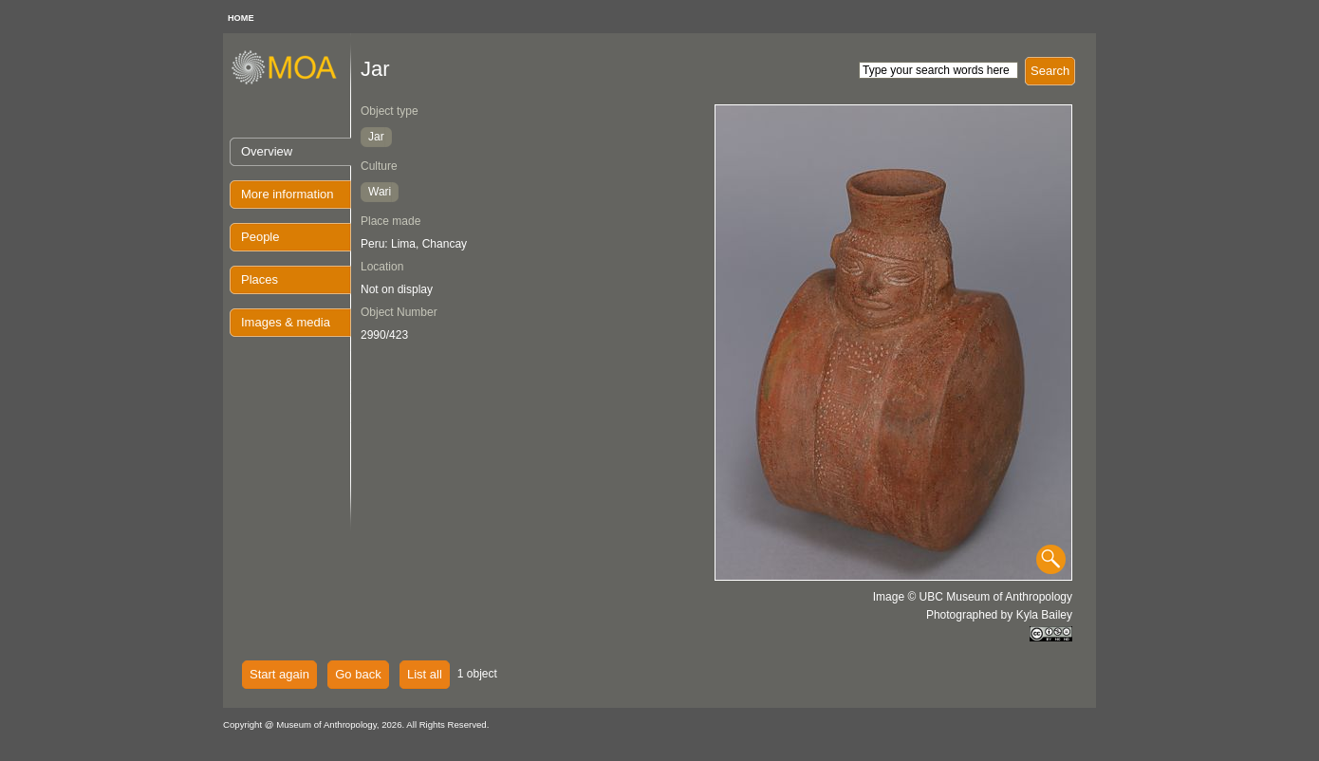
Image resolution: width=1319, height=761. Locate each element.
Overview (266, 151)
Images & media (285, 322)
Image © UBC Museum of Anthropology (972, 596)
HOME (241, 18)
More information (287, 194)
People (260, 237)
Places (259, 279)
